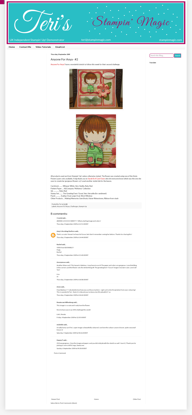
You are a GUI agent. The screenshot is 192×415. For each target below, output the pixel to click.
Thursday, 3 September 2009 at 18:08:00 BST (72, 280)
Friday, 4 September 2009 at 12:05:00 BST (71, 317)
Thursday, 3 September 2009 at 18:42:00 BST (72, 295)
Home (12, 47)
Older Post (137, 399)
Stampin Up (83, 206)
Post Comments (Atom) (68, 403)
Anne (59, 287)
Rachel (59, 244)
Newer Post (55, 399)
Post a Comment (60, 353)
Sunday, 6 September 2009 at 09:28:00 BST (72, 348)
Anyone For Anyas (63, 206)
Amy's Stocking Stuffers (66, 231)
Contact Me (25, 47)
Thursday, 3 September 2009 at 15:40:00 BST (72, 255)
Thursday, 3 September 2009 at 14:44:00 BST (72, 237)
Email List (60, 47)
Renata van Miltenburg (65, 302)
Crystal (59, 218)
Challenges (74, 206)
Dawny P (60, 340)
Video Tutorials (43, 47)
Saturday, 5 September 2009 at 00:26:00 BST (72, 333)
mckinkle (60, 325)
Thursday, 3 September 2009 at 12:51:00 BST (72, 224)
